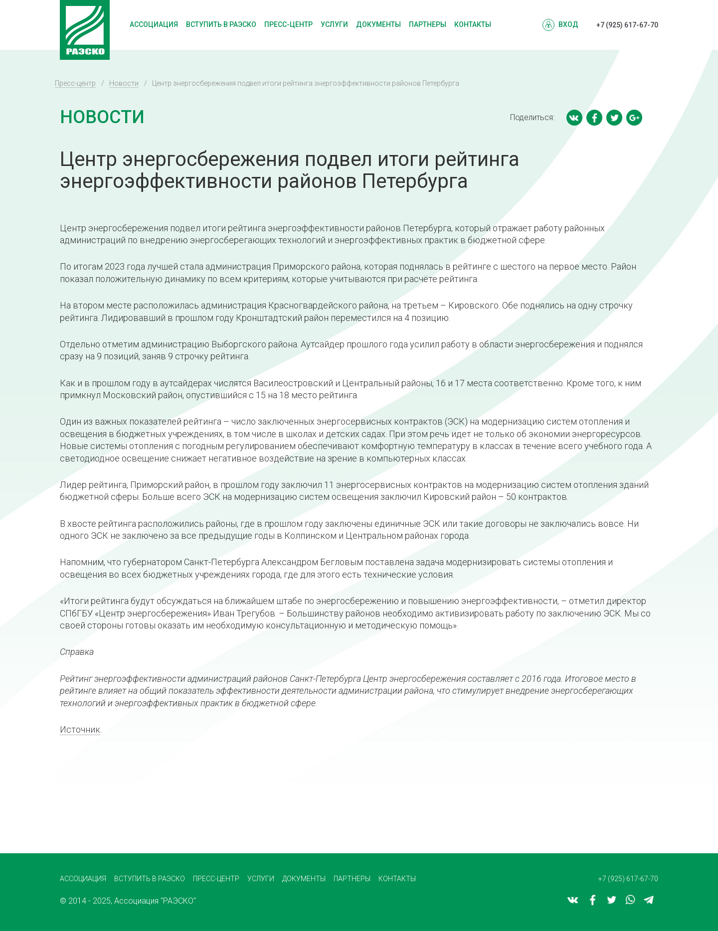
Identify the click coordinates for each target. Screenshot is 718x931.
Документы (378, 24)
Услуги (334, 24)
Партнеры (427, 24)
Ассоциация (154, 24)
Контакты (472, 24)
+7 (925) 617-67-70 (627, 25)
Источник (80, 729)
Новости (124, 83)
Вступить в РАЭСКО (221, 24)
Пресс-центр (288, 24)
